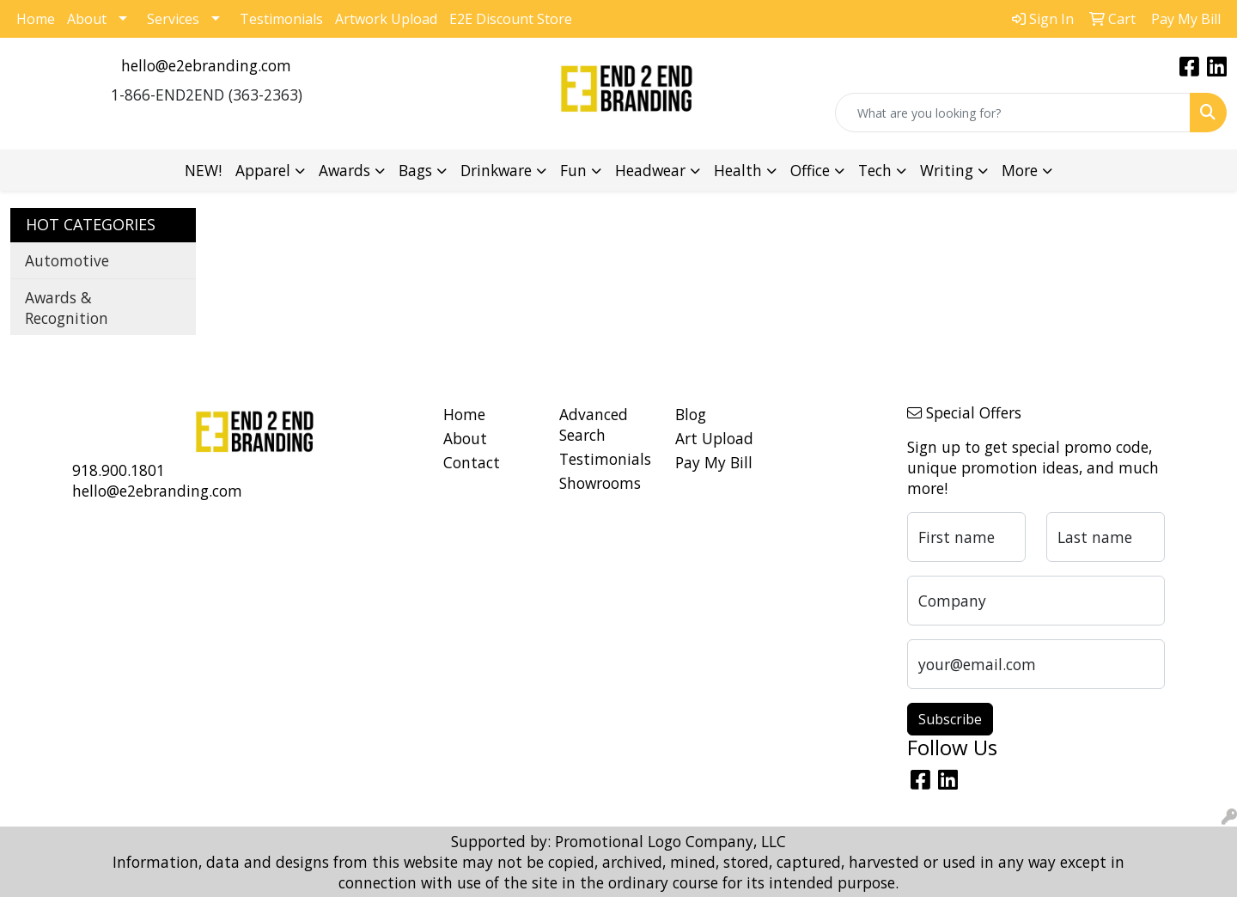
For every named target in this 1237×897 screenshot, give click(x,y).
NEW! (203, 170)
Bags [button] (415, 170)
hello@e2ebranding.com (206, 65)
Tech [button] (875, 170)
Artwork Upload (386, 18)
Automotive (67, 260)
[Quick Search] (1013, 112)
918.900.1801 (118, 470)
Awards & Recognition (66, 307)
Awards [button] (344, 170)
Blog (690, 414)
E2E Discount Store (510, 18)
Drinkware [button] (496, 170)
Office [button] (810, 170)
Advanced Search (593, 424)
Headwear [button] (650, 170)
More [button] (1020, 170)
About (87, 18)
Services (173, 18)
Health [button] (738, 170)
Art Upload (714, 438)
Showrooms (600, 483)
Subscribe (950, 719)
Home (35, 18)
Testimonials (281, 18)
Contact (471, 462)
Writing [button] (946, 170)
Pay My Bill (714, 462)
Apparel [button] (262, 170)
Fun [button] (573, 170)
